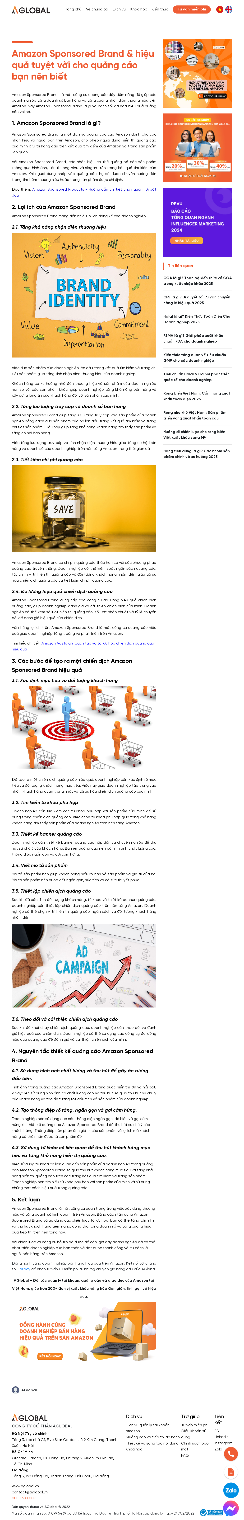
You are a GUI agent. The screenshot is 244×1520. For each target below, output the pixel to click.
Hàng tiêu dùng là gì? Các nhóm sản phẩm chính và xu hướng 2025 (196, 454)
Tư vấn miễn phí (194, 1425)
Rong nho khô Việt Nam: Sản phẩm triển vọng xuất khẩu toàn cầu (194, 415)
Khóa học (138, 9)
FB (217, 1431)
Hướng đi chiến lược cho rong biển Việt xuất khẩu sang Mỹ (194, 435)
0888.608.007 (24, 1498)
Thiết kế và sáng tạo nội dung (152, 1443)
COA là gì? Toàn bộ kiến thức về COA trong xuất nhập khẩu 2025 (197, 281)
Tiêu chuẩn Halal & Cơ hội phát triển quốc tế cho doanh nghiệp (196, 377)
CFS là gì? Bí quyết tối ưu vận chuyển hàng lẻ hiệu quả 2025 (196, 300)
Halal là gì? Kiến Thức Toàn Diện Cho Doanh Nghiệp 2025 (196, 319)
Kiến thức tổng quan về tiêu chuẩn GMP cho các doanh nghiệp (194, 358)
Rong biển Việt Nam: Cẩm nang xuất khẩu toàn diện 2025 (196, 396)
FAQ (185, 1456)
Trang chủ (72, 9)
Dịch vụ (119, 9)
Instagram (223, 1443)
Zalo (218, 1449)
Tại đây (24, 1269)
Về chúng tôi (97, 9)
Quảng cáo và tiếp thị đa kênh (153, 1437)
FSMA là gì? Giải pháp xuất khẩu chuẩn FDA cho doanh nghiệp (193, 339)
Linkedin (222, 1437)
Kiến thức (160, 9)
